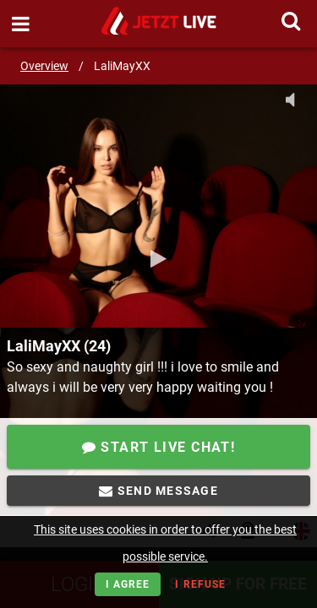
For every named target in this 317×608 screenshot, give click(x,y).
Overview (44, 66)
